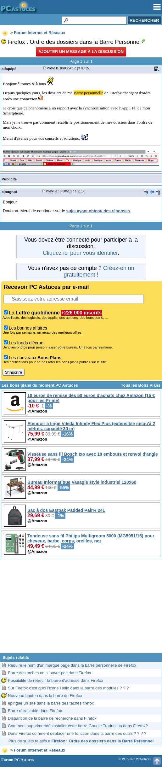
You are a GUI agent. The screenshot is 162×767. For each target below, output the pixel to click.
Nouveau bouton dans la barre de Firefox (45, 695)
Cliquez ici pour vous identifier (80, 253)
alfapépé (9, 69)
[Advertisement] (81, 609)
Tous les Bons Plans (140, 385)
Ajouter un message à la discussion (81, 51)
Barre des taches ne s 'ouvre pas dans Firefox (49, 672)
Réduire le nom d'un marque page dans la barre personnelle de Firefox (72, 665)
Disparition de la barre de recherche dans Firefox (52, 718)
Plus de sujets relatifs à (81, 741)
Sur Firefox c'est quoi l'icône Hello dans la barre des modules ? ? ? (68, 688)
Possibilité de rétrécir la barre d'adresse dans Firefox (55, 680)
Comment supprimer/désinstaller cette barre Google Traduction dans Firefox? (78, 725)
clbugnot (9, 192)
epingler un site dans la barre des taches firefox (51, 703)
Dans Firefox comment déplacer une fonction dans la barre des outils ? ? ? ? (77, 733)
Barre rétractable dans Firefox (35, 710)
